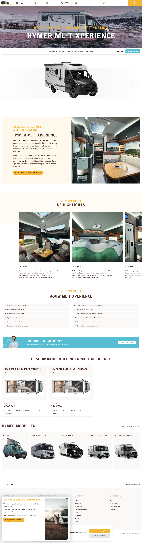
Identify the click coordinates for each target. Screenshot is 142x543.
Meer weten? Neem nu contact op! (28, 173)
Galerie (70, 51)
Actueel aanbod (133, 3)
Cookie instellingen (99, 535)
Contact (111, 3)
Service (102, 3)
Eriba (76, 519)
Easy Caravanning (81, 516)
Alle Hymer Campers (131, 432)
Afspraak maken (132, 51)
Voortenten (77, 3)
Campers (38, 3)
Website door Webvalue (133, 540)
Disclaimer (113, 510)
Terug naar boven (133, 490)
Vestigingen (118, 3)
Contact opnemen (126, 342)
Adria (76, 507)
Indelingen (89, 51)
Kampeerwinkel (90, 3)
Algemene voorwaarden (118, 507)
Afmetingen (53, 51)
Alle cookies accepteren (99, 531)
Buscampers (50, 3)
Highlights (62, 51)
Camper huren (63, 2)
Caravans (26, 3)
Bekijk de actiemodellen (16, 518)
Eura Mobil (78, 522)
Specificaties (79, 51)
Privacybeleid (115, 513)
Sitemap (123, 540)
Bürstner (78, 510)
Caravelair (78, 513)
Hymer (77, 525)
